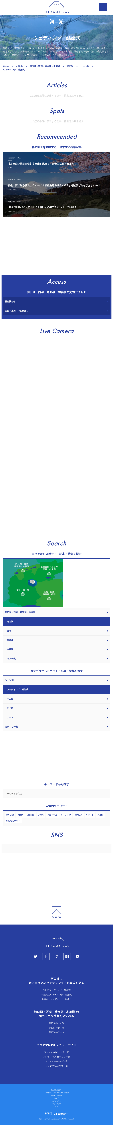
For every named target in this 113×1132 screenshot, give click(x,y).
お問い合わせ (56, 1108)
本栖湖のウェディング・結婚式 (57, 1006)
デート (90, 822)
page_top (56, 919)
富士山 (31, 822)
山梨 (101, 822)
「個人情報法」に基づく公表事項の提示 (56, 1099)
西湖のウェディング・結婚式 (57, 997)
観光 (21, 822)
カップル (53, 822)
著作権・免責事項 (56, 1102)
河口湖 (10, 822)
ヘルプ (56, 1105)
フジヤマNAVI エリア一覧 (56, 1059)
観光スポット (13, 828)
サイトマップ (56, 1111)
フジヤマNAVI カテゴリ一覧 (56, 1063)
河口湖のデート (56, 1039)
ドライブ (66, 822)
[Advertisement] (56, 254)
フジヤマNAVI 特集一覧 (56, 1073)
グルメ (79, 822)
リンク (56, 1113)
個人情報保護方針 (56, 1097)
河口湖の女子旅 (56, 1035)
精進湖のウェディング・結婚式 (57, 1001)
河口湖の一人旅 (56, 1030)
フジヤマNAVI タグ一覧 (56, 1068)
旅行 (42, 822)
